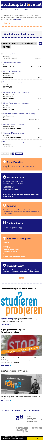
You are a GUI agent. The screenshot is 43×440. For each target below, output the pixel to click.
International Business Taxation (13, 122)
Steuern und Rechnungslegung (13, 131)
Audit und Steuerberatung (11, 60)
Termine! (10, 203)
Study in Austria (14, 221)
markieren (1, 51)
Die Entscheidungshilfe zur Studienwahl (17, 286)
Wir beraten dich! (15, 175)
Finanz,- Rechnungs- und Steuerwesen (16, 90)
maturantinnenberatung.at (26, 396)
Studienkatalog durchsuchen (18, 32)
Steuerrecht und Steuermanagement (15, 140)
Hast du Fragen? (14, 263)
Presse (16, 408)
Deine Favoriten (14, 160)
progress (36, 426)
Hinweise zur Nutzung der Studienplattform (24, 269)
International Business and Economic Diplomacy (18, 111)
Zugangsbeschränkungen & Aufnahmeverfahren (12, 328)
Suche (6, 21)
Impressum (35, 408)
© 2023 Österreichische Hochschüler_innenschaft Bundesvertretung (33, 417)
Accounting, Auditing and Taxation (14, 52)
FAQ (24, 408)
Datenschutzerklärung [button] (9, 438)
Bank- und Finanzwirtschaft (12, 69)
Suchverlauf (17, 17)
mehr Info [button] (35, 436)
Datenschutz (4, 408)
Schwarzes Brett (21, 428)
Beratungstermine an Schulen (13, 368)
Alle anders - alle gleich (18, 236)
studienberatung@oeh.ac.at (10, 187)
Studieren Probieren (6, 316)
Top (21, 276)
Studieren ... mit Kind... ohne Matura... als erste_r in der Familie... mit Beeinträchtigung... (10, 246)
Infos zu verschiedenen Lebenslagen (13, 254)
